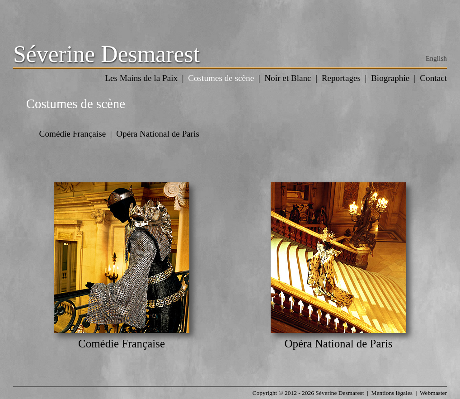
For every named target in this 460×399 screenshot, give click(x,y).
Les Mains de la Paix (141, 78)
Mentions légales (392, 393)
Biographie (390, 78)
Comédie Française (72, 133)
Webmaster (433, 393)
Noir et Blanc (287, 78)
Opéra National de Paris (157, 133)
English (436, 58)
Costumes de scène (221, 78)
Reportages (341, 78)
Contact (433, 78)
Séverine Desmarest (106, 54)
